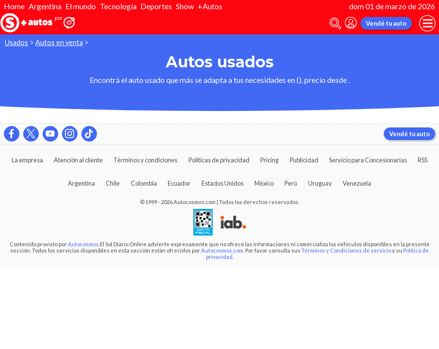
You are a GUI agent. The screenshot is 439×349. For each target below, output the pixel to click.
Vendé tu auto (386, 23)
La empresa (27, 160)
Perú (290, 183)
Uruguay (320, 183)
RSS (422, 160)
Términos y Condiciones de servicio (346, 250)
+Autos (210, 6)
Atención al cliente (78, 160)
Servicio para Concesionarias (368, 160)
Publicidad (304, 160)
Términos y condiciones (145, 160)
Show (185, 6)
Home (14, 6)
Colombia (144, 183)
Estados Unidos (223, 183)
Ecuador (179, 183)
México (264, 183)
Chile (113, 183)
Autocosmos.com (222, 250)
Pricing (269, 160)
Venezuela (357, 183)
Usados (16, 42)
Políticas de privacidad (219, 160)
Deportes (156, 6)
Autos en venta (59, 42)
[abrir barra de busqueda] (335, 23)
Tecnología (118, 6)
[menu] (427, 23)
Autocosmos (83, 244)
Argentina (45, 6)
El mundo (80, 6)
